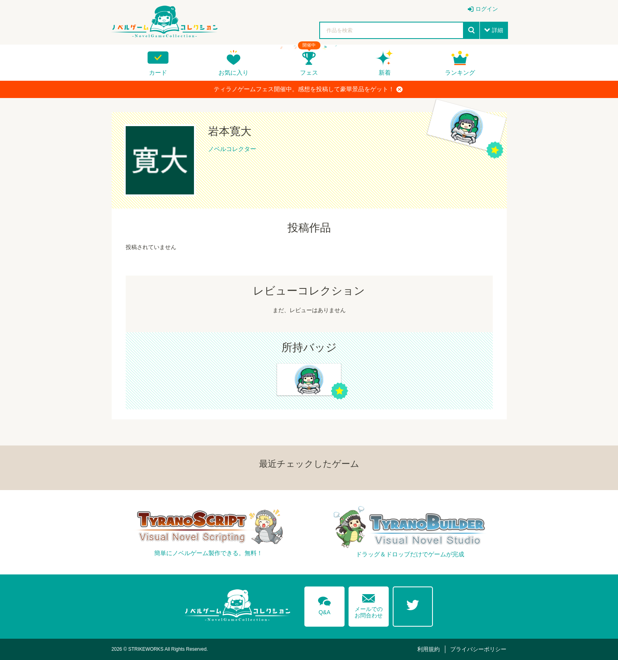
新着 (385, 72)
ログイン (486, 9)
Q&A (324, 604)
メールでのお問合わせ (369, 604)
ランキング (460, 72)
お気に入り (233, 72)
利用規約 (428, 649)
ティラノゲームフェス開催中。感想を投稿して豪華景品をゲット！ (308, 89)
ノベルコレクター (232, 148)
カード (158, 72)
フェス (309, 72)
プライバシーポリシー (478, 649)
